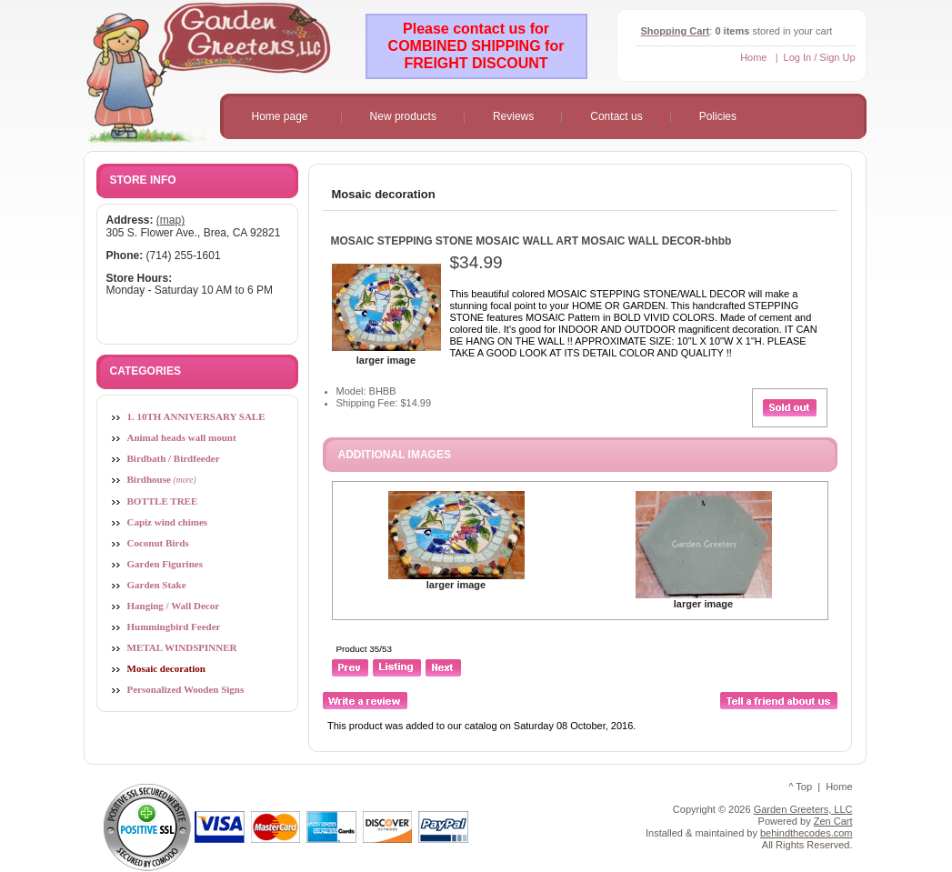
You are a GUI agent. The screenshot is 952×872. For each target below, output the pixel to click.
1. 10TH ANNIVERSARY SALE (196, 416)
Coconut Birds (158, 542)
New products (403, 116)
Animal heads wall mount (181, 437)
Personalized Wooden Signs (186, 689)
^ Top (800, 786)
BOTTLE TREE (162, 501)
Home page (280, 116)
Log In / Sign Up (820, 57)
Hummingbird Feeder (174, 626)
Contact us (616, 116)
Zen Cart (833, 821)
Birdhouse (161, 479)
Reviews (513, 116)
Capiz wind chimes (167, 521)
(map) (170, 220)
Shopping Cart (675, 30)
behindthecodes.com (806, 832)
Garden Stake (156, 584)
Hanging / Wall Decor (173, 605)
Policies (718, 116)
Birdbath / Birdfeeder (173, 458)
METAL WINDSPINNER (182, 647)
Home (753, 57)
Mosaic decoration (384, 194)
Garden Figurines (165, 563)
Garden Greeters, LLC (803, 809)
